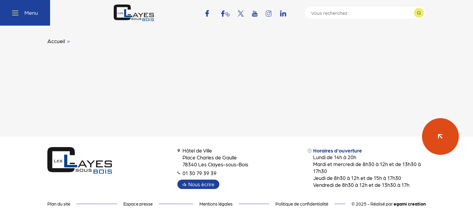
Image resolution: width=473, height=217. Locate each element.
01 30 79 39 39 (197, 173)
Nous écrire (201, 184)
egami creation (410, 203)
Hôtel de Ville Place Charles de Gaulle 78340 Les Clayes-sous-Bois (212, 157)
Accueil (56, 41)
